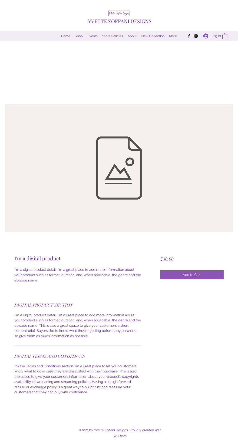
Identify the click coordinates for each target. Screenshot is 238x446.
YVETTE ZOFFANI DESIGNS (120, 21)
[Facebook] (189, 36)
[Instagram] (196, 36)
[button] (225, 35)
